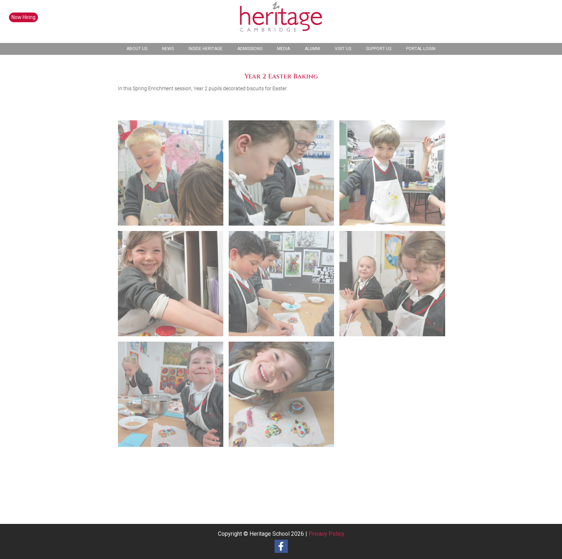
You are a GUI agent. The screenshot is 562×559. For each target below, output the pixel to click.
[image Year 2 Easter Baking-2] (284, 175)
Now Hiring (23, 17)
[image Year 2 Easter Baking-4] (173, 286)
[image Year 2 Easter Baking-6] (394, 286)
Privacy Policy (326, 533)
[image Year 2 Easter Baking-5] (284, 286)
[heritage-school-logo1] (281, 21)
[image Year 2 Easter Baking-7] (173, 397)
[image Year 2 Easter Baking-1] (173, 175)
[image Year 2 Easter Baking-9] (284, 397)
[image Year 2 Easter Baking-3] (394, 175)
